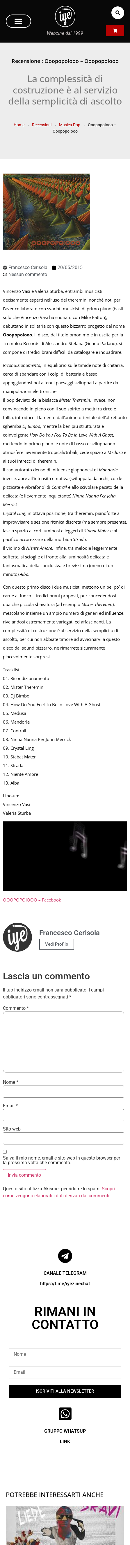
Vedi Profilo (56, 944)
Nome (10, 1082)
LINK (65, 1441)
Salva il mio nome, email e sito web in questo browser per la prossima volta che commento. (61, 1160)
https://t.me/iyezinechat (65, 1283)
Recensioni (41, 124)
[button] (18, 21)
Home (19, 124)
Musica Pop (69, 124)
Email (10, 1106)
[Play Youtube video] (65, 856)
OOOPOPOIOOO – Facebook (32, 900)
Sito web (12, 1129)
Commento (16, 1008)
